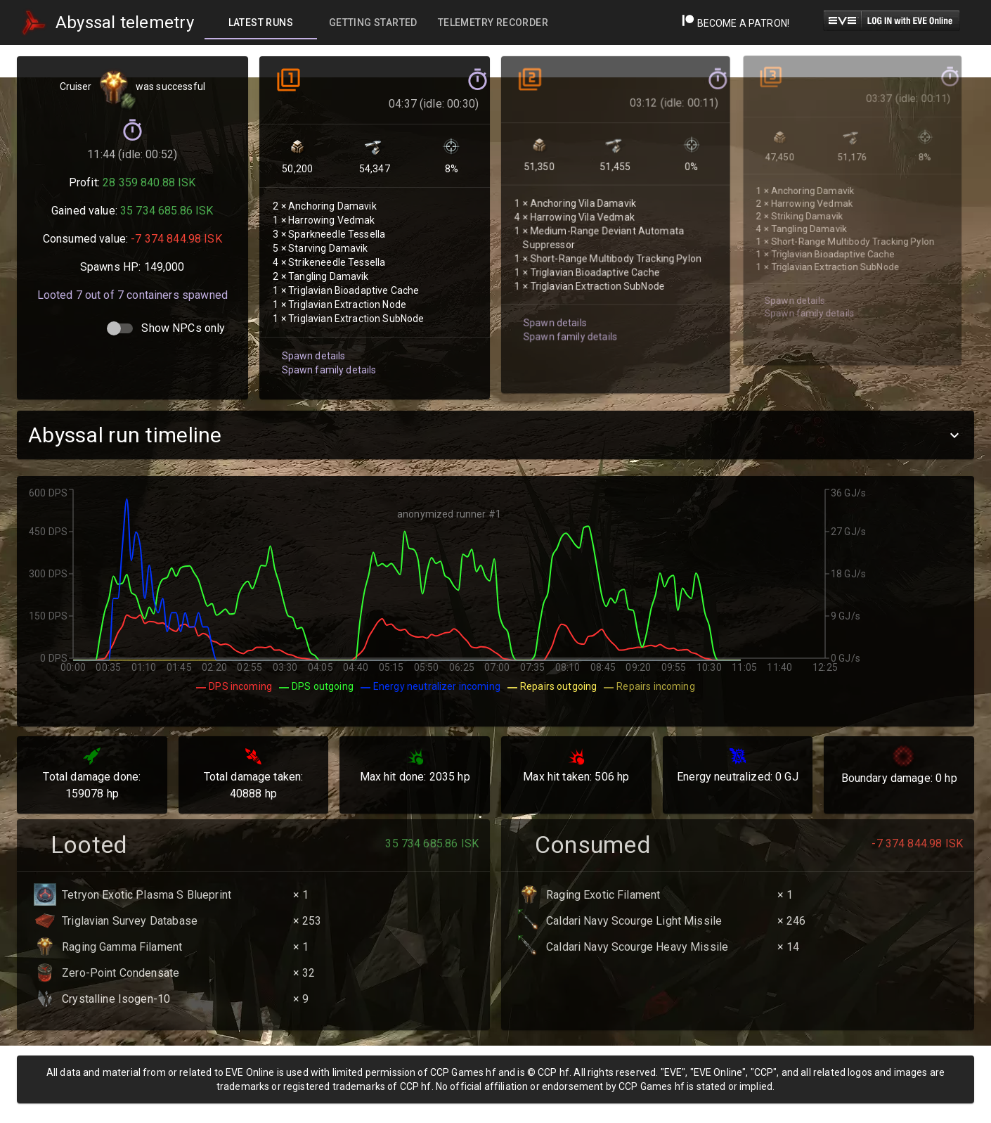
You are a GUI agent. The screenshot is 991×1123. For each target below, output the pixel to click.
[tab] (261, 22)
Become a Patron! (735, 23)
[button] (495, 435)
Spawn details (311, 339)
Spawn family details (326, 352)
